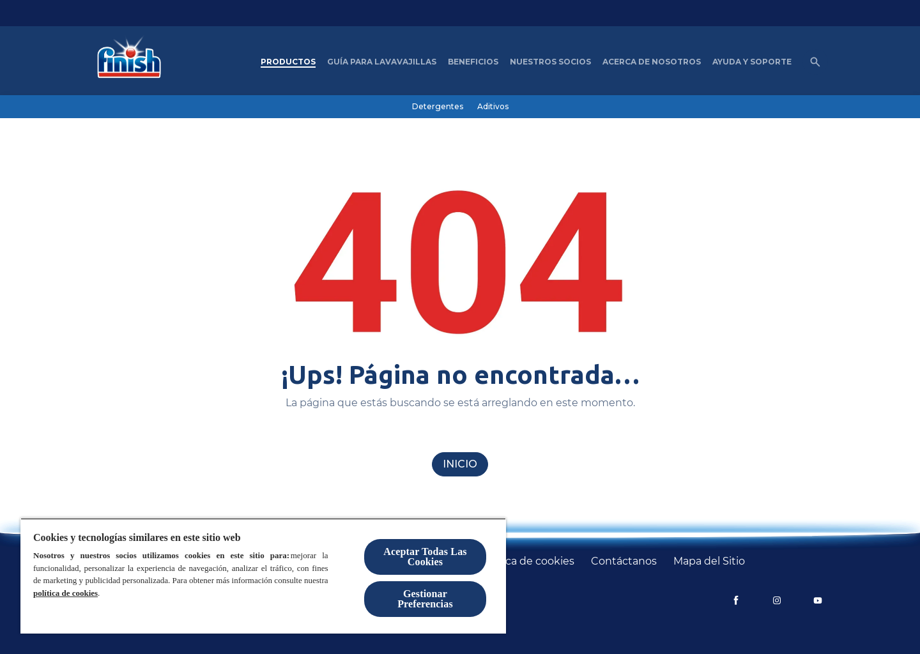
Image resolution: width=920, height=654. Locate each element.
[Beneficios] (473, 62)
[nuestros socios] (550, 62)
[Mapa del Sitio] (709, 561)
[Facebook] (736, 600)
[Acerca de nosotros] (652, 62)
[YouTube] (818, 600)
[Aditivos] (493, 106)
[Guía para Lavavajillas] (381, 62)
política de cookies (65, 593)
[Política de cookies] (527, 561)
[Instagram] (777, 600)
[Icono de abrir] (815, 62)
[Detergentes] (437, 106)
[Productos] (288, 62)
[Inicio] (460, 464)
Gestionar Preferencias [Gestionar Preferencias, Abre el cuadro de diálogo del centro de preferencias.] (425, 598)
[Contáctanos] (623, 561)
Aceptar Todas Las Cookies (424, 556)
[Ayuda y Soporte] (752, 62)
